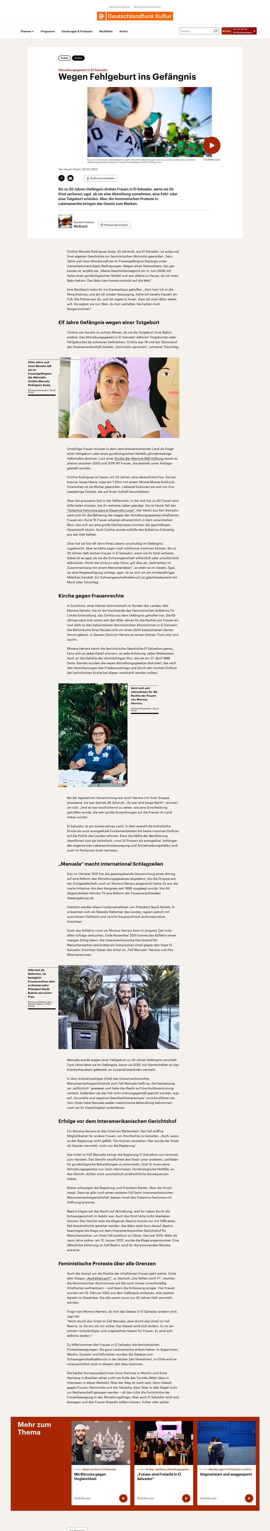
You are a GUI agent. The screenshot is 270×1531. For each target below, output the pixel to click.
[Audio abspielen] (211, 145)
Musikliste (105, 31)
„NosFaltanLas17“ (99, 1278)
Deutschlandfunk (120, 6)
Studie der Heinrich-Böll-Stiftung (139, 458)
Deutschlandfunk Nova (147, 6)
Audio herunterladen (102, 178)
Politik (64, 57)
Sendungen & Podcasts (77, 31)
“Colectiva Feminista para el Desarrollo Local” (101, 510)
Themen (25, 31)
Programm (48, 31)
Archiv (123, 31)
